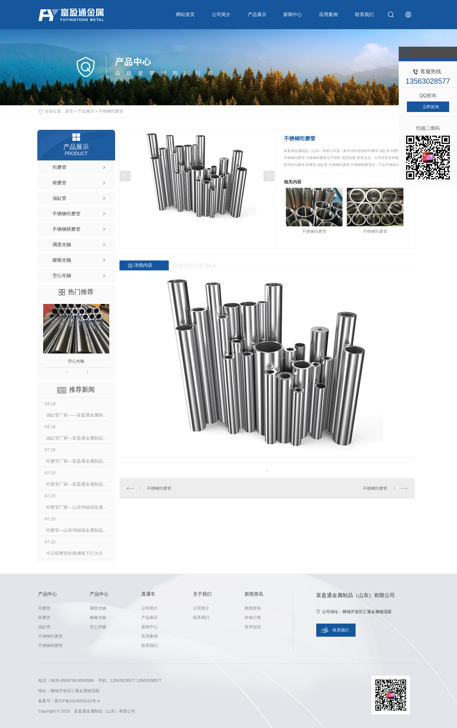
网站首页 (185, 14)
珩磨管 (44, 608)
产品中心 (47, 594)
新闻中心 (292, 14)
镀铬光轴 (98, 617)
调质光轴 (98, 608)
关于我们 (202, 594)
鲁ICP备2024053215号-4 (77, 701)
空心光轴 (76, 361)
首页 (69, 111)
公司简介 (221, 14)
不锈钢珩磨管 (111, 111)
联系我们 (364, 14)
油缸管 (44, 626)
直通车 (148, 594)
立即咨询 (431, 106)
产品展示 (257, 14)
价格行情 (253, 617)
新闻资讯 (254, 594)
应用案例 (328, 14)
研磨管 (44, 617)
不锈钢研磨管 (50, 645)
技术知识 (253, 626)
